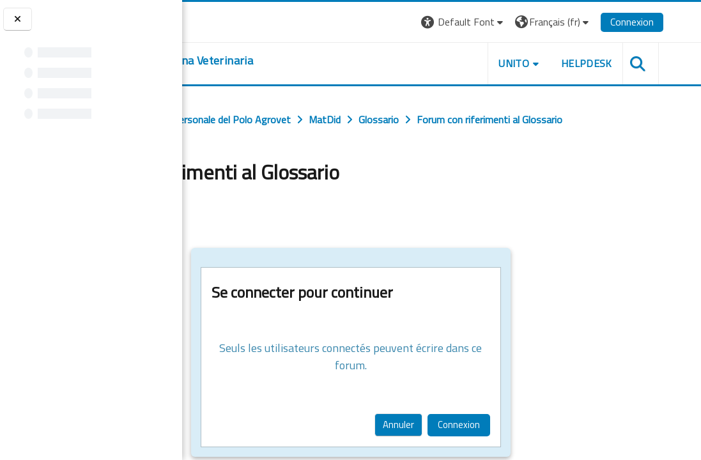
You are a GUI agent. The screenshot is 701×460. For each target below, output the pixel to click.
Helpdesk (623, 63)
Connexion (669, 21)
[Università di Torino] (222, 20)
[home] (285, 61)
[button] (500, 22)
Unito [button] (551, 63)
